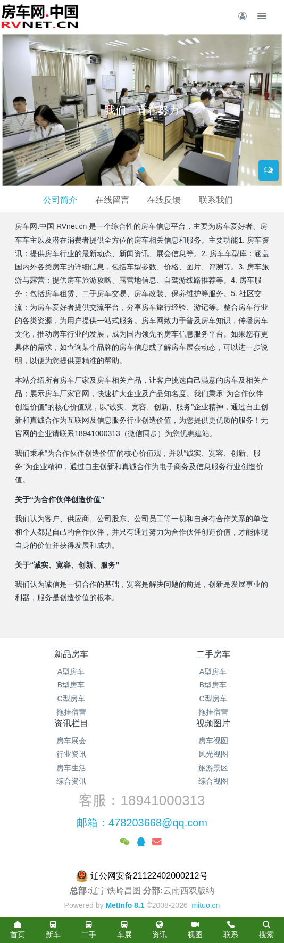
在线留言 (112, 199)
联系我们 (216, 199)
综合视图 (213, 781)
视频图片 (213, 723)
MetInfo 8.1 (124, 905)
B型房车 (71, 684)
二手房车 (213, 654)
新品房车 (71, 654)
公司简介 (60, 199)
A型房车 (71, 671)
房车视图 (213, 740)
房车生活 (71, 768)
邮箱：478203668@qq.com (142, 823)
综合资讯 (71, 781)
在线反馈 (164, 199)
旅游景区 (213, 768)
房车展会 (71, 740)
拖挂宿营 (71, 712)
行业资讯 (71, 754)
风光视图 (213, 754)
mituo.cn (205, 905)
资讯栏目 (71, 723)
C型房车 (71, 698)
